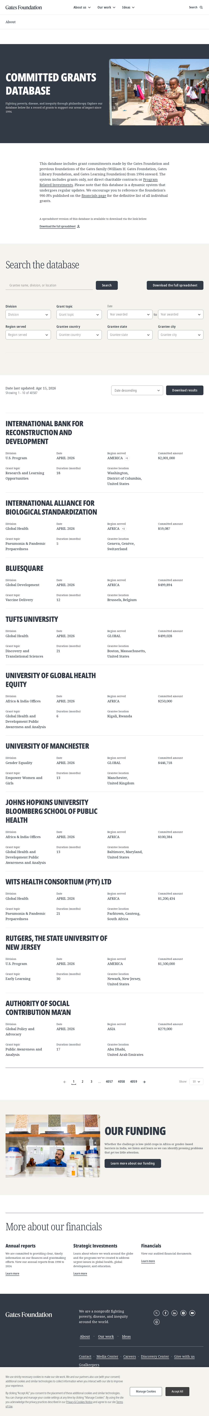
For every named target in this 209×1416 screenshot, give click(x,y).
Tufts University (32, 619)
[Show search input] (196, 7)
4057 (109, 1081)
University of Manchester (47, 746)
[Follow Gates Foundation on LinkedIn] (174, 1313)
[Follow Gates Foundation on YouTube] (192, 1313)
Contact (85, 1356)
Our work (106, 1336)
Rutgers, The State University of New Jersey (56, 942)
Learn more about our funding (133, 1163)
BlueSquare (24, 568)
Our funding (135, 1131)
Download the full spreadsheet (175, 285)
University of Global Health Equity (51, 679)
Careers (129, 1356)
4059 (133, 1081)
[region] (104, 1391)
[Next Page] (144, 1081)
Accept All (177, 1391)
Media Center (107, 1356)
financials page (94, 195)
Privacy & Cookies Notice (79, 1402)
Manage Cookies (146, 1391)
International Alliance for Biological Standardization (51, 507)
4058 (121, 1081)
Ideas (126, 1336)
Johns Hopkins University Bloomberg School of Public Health (51, 811)
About (11, 22)
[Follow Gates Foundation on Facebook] (165, 1313)
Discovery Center (155, 1356)
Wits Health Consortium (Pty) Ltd (58, 881)
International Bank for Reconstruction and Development (44, 432)
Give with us (184, 1356)
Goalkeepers (89, 1364)
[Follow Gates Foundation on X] (156, 1313)
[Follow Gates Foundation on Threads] (156, 1322)
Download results (181, 391)
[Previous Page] (65, 1081)
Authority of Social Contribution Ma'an (38, 1007)
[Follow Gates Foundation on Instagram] (183, 1313)
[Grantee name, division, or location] (49, 285)
